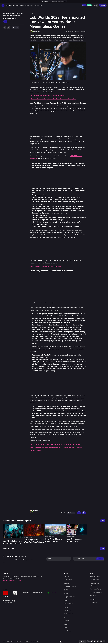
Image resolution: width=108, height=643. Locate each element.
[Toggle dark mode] (94, 5)
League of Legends (41, 13)
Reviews (66, 620)
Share (15, 27)
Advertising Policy (95, 589)
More (102, 520)
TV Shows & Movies (70, 586)
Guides (22, 5)
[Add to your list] (8, 27)
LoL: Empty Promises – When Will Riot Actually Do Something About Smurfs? (56, 444)
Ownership (93, 602)
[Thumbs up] (5, 21)
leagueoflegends (48, 168)
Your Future (67, 631)
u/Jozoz (37, 168)
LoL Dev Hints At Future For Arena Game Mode (46, 266)
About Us (93, 596)
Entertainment (38, 5)
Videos (66, 607)
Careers (84, 5)
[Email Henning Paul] (84, 512)
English (82, 641)
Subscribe (99, 558)
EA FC (66, 590)
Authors (92, 599)
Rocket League (68, 614)
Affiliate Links (95, 576)
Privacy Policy (94, 579)
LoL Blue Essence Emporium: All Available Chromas (48, 95)
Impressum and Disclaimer (36, 641)
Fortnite (66, 593)
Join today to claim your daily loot (59, 1)
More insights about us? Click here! (12, 580)
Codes (66, 600)
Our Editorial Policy (96, 592)
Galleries (66, 624)
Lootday (89, 5)
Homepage (32, 13)
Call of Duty (67, 610)
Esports (49, 13)
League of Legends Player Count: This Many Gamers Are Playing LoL (53, 99)
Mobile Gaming (68, 603)
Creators (32, 5)
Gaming (27, 5)
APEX (66, 617)
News (17, 5)
